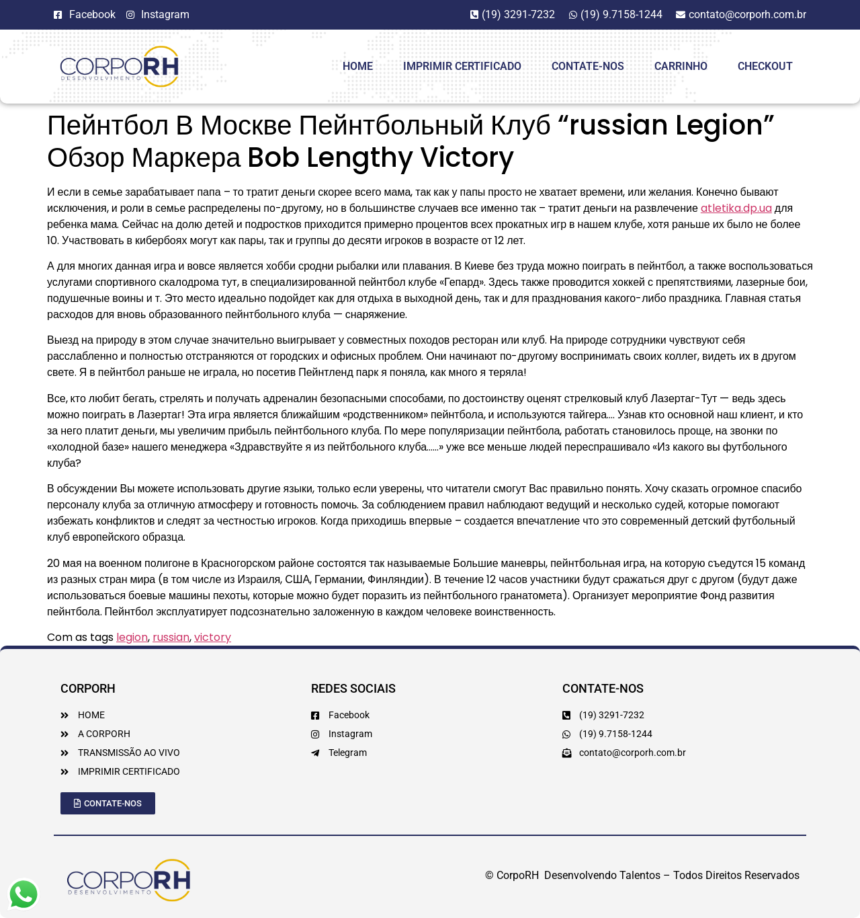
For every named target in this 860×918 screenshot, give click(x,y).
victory (212, 637)
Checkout (765, 66)
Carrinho (680, 66)
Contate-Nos (588, 66)
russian (171, 637)
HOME (358, 66)
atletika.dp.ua (736, 208)
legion (132, 637)
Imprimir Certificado (462, 66)
